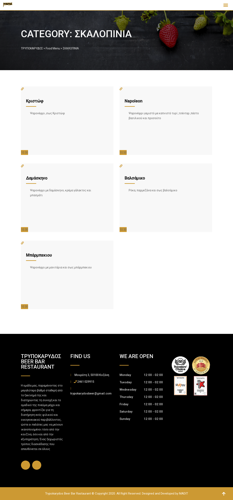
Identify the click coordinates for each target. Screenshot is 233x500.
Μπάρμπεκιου (39, 255)
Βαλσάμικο (135, 178)
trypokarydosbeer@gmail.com (91, 393)
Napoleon (133, 101)
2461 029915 (85, 381)
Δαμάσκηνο (36, 178)
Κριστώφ (34, 101)
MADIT (183, 493)
